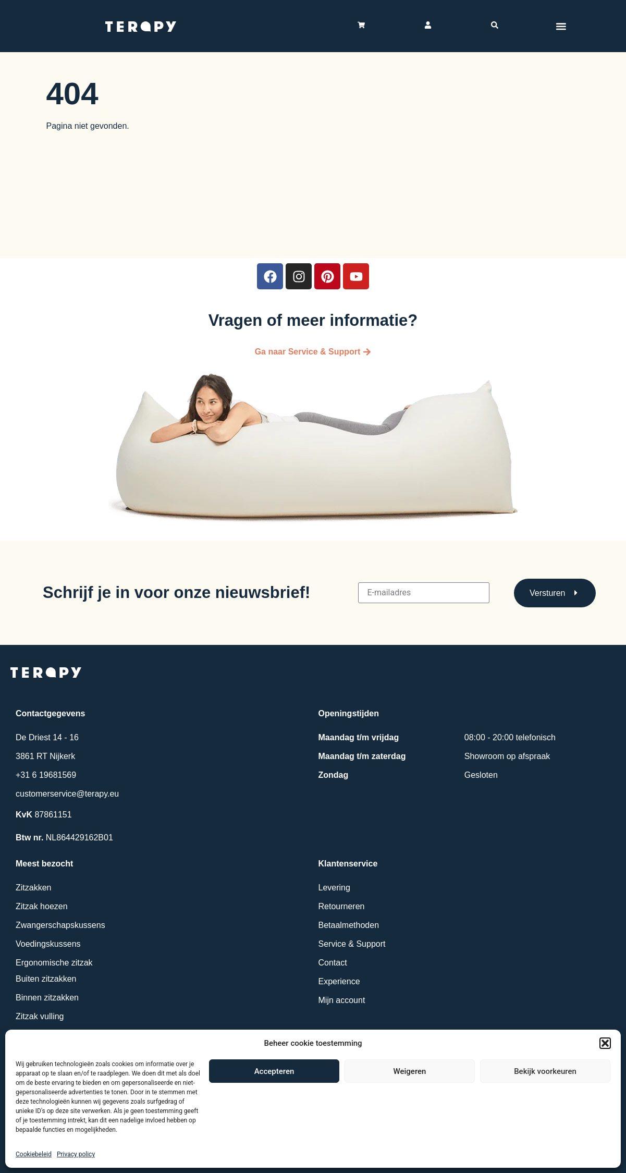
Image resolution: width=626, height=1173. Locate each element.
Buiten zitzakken (46, 978)
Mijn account (341, 1000)
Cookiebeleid (34, 1154)
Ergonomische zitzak (54, 962)
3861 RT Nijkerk (45, 756)
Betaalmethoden (348, 925)
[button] (605, 1043)
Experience (339, 981)
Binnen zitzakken (47, 997)
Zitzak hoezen (42, 906)
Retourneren (341, 906)
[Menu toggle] (561, 26)
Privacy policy (76, 1154)
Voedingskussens (48, 943)
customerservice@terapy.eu (67, 793)
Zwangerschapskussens (60, 925)
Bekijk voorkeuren (545, 1071)
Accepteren (274, 1071)
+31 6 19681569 (46, 775)
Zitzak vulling (40, 1016)
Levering (334, 887)
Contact (332, 962)
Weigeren (410, 1071)
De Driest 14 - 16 (47, 737)
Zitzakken (33, 887)
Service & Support (352, 943)
